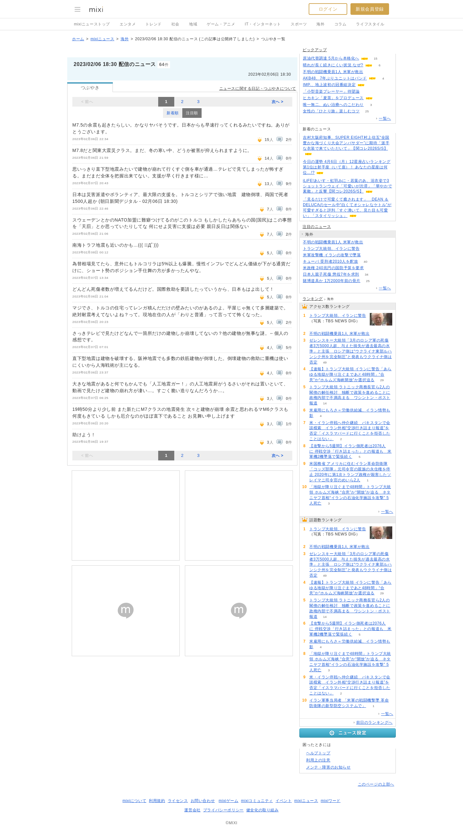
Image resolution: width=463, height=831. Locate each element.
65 (380, 98)
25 (367, 111)
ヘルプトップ (318, 753)
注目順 (192, 113)
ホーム (78, 39)
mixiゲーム (229, 800)
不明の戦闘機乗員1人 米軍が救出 (333, 72)
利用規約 (157, 800)
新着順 (173, 113)
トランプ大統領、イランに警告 (331, 248)
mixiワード (330, 800)
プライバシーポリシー (223, 810)
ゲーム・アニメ (221, 24)
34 (366, 274)
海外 (320, 24)
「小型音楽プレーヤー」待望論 (331, 91)
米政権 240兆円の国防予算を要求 (333, 268)
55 (371, 268)
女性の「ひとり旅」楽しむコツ (331, 111)
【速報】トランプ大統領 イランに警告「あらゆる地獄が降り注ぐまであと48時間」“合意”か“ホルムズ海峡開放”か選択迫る (350, 374)
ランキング (313, 299)
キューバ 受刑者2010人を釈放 (330, 261)
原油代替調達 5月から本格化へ (331, 58)
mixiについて (134, 800)
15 (375, 58)
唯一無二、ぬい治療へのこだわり (333, 104)
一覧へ (385, 118)
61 (370, 72)
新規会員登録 (370, 9)
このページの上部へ (376, 784)
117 (367, 248)
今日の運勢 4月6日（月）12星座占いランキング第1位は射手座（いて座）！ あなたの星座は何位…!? (346, 167)
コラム (340, 24)
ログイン (328, 9)
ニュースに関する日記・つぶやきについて (257, 88)
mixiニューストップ (92, 24)
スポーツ (299, 24)
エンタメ (128, 24)
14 (325, 403)
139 (367, 91)
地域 (193, 24)
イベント (284, 800)
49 (325, 362)
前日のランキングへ (374, 722)
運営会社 (192, 810)
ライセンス (178, 800)
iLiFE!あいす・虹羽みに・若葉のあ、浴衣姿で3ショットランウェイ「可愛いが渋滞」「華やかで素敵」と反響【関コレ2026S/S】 (347, 186)
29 (382, 380)
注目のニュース (317, 226)
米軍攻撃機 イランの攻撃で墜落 (332, 255)
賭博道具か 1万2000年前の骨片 (331, 281)
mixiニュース (102, 39)
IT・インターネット (263, 24)
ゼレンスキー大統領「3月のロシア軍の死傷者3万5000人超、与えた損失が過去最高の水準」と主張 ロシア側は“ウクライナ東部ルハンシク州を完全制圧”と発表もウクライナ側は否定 (350, 351)
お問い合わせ (203, 800)
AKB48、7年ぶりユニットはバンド (335, 78)
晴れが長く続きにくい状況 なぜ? (333, 65)
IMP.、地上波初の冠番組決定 (329, 84)
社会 (175, 24)
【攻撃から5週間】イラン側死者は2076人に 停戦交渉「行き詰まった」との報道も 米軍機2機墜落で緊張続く (350, 451)
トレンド (153, 24)
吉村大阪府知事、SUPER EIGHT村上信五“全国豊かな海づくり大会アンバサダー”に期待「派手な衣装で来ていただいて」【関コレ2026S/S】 (346, 143)
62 (370, 242)
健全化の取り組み (262, 810)
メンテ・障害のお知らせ (328, 767)
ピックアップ (315, 50)
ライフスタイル (370, 24)
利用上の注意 (318, 760)
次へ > (278, 101)
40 (365, 261)
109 (368, 255)
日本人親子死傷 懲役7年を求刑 (331, 274)
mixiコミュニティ (257, 800)
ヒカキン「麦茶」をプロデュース (333, 98)
